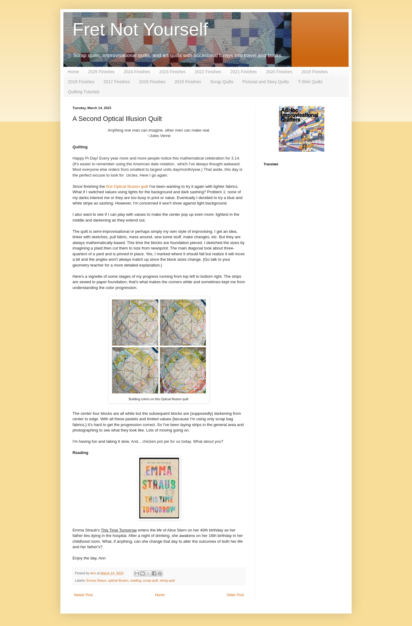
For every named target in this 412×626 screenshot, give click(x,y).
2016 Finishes (152, 81)
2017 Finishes (116, 81)
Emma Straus (96, 580)
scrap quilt (150, 580)
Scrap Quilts (221, 81)
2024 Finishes (137, 71)
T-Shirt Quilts (310, 81)
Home (73, 71)
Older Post (235, 595)
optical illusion (118, 580)
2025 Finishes (101, 71)
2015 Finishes (188, 81)
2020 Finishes (279, 71)
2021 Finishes (243, 71)
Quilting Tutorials (84, 91)
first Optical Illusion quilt (126, 186)
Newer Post (83, 595)
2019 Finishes (314, 71)
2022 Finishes (208, 71)
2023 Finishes (172, 71)
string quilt (167, 580)
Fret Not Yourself (140, 29)
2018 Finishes (81, 81)
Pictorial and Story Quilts (265, 81)
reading (135, 580)
